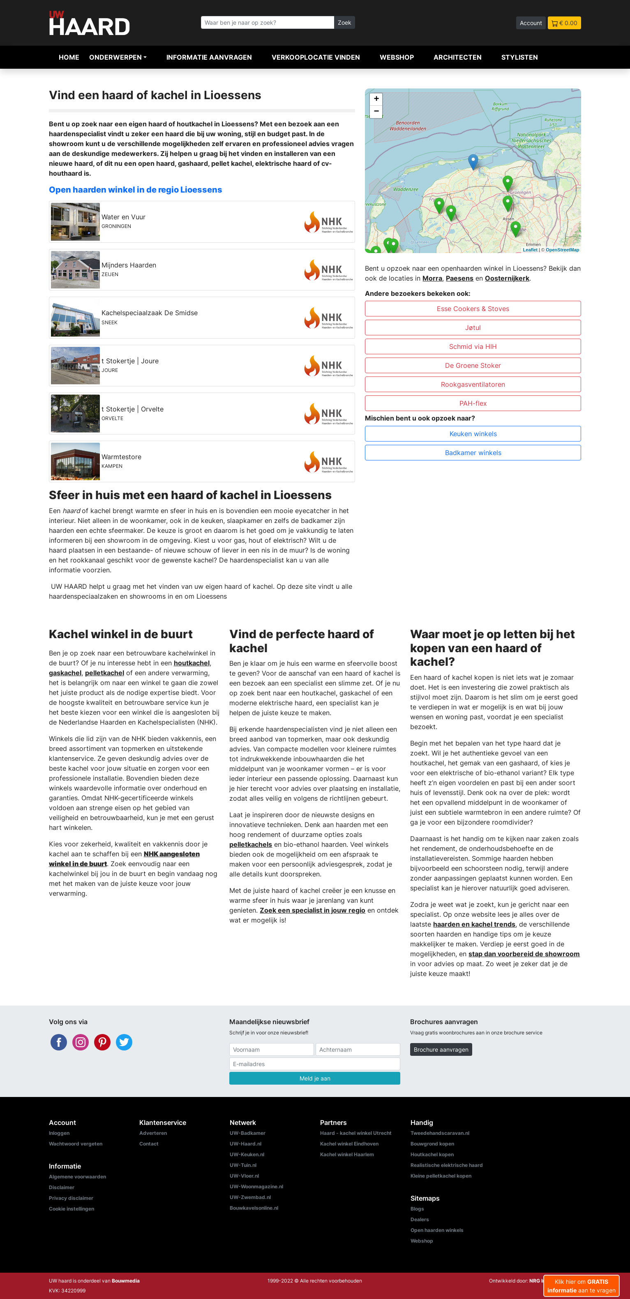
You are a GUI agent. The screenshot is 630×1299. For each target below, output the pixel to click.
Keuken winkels (473, 434)
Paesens (459, 278)
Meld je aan (315, 1078)
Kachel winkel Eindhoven (349, 1144)
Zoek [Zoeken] (344, 22)
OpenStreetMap (562, 249)
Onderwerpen (115, 57)
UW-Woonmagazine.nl (256, 1186)
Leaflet (530, 249)
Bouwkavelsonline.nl (254, 1208)
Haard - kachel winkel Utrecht (356, 1133)
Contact (149, 1144)
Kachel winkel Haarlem (347, 1154)
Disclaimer (61, 1187)
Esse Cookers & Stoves (473, 308)
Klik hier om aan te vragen (581, 1286)
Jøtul (473, 327)
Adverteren (153, 1133)
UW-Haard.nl (245, 1144)
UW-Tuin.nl (243, 1165)
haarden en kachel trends (474, 924)
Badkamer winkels (473, 452)
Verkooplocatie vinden (316, 57)
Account (531, 22)
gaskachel (65, 673)
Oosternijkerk (507, 278)
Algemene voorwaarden (77, 1177)
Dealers (420, 1219)
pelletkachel (104, 673)
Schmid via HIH (473, 346)
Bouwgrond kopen (432, 1144)
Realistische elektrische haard (447, 1165)
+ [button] (376, 99)
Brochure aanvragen (441, 1049)
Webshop (397, 57)
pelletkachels (250, 844)
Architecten (458, 57)
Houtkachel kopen (432, 1154)
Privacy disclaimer (71, 1198)
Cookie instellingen (71, 1209)
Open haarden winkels (437, 1230)
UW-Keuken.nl (247, 1154)
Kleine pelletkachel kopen (441, 1176)
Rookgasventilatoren (473, 384)
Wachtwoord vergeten (75, 1144)
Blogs (417, 1209)
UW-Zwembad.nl (250, 1197)
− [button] (376, 112)
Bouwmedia (126, 1281)
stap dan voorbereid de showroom (524, 954)
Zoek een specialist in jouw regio (312, 910)
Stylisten (519, 57)
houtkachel (192, 663)
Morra (432, 278)
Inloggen (59, 1133)
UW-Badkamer (247, 1133)
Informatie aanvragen (209, 57)
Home (69, 57)
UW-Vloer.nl (244, 1176)
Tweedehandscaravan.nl (440, 1133)
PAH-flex (473, 403)
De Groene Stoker (473, 365)
